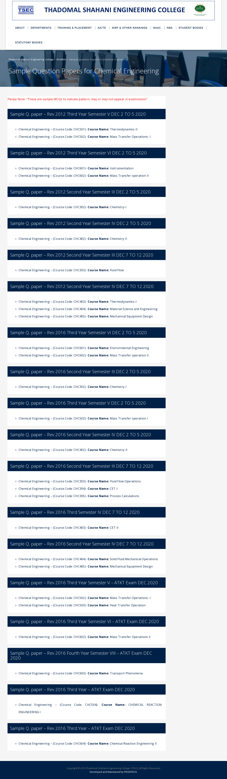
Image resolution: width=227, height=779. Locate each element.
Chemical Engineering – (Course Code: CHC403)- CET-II (69, 528)
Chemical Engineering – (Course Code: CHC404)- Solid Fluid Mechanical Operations (88, 559)
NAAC (157, 27)
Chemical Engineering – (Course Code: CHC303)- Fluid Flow (71, 270)
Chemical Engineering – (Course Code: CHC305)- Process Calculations (79, 496)
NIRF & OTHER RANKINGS (129, 27)
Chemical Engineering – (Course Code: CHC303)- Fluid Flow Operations (80, 481)
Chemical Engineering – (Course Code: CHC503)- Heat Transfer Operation (82, 605)
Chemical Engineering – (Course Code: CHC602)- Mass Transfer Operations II (85, 637)
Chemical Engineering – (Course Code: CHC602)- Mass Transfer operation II (84, 176)
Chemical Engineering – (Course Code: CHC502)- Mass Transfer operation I (83, 418)
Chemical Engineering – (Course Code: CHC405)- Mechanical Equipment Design (86, 316)
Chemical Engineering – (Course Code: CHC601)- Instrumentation (76, 168)
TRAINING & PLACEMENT (74, 27)
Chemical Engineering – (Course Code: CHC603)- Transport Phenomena (81, 673)
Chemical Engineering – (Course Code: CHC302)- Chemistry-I (72, 207)
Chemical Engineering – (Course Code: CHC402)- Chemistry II (73, 239)
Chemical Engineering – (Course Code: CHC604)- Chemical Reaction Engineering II (88, 743)
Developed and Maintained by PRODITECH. (113, 771)
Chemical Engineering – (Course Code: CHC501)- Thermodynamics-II (78, 129)
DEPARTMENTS (41, 27)
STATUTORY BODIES (28, 42)
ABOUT (20, 27)
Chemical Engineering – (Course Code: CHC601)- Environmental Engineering (84, 348)
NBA (170, 27)
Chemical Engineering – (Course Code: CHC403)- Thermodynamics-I (78, 302)
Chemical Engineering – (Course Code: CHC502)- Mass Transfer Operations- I (85, 137)
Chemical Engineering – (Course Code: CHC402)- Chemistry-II (73, 450)
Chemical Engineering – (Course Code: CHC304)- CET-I (68, 489)
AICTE (102, 27)
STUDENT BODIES (190, 27)
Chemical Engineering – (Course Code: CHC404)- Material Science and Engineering (88, 309)
